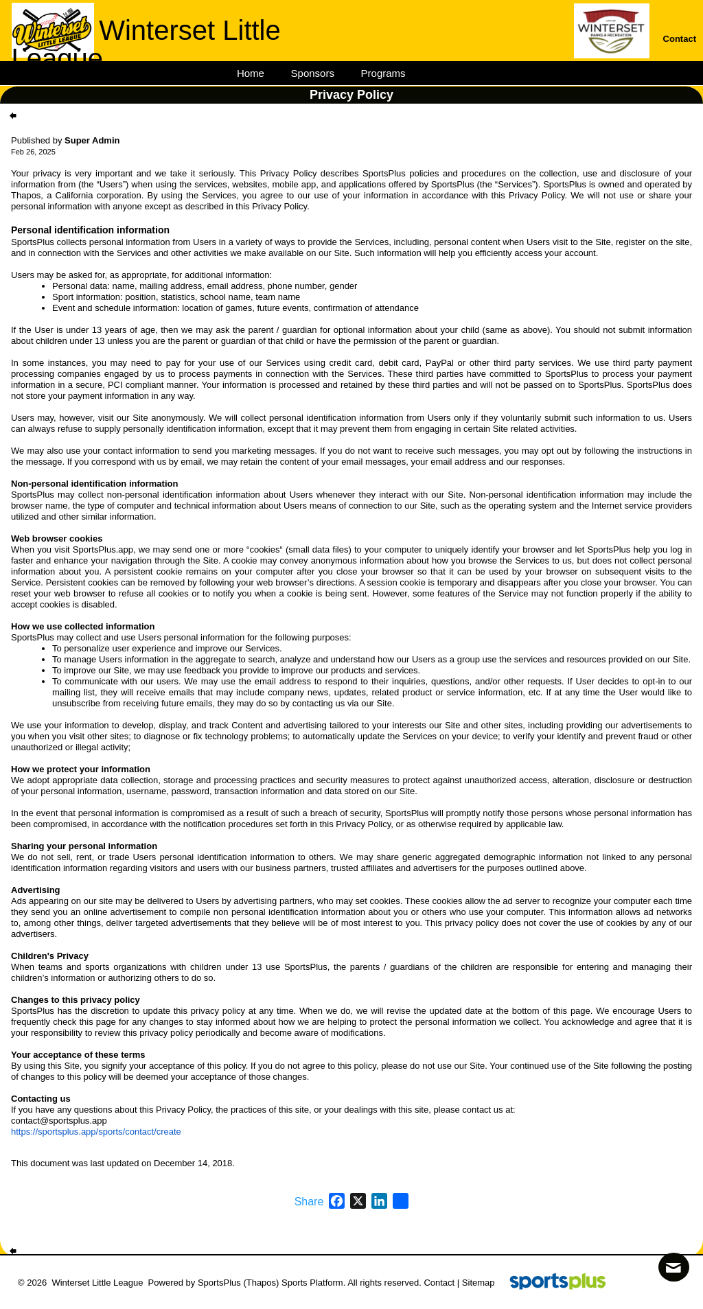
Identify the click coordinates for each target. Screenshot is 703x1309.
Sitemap (478, 1282)
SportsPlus (219, 1282)
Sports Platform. (313, 1282)
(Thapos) (261, 1282)
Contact (439, 1282)
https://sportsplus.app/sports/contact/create (96, 1131)
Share (309, 1201)
